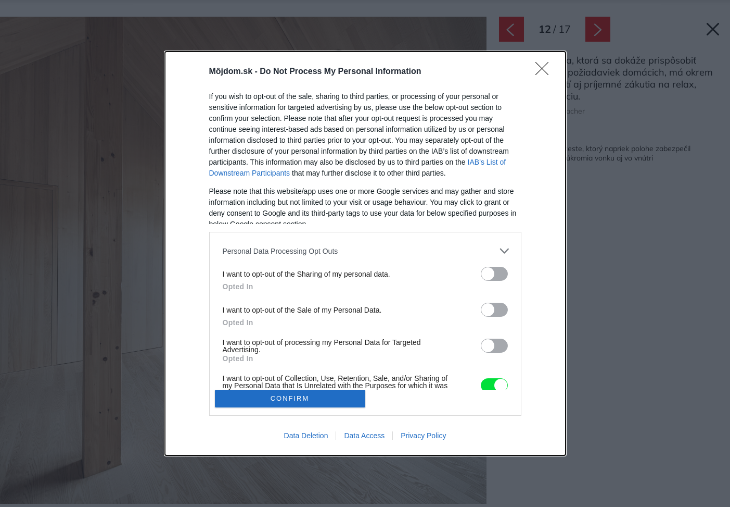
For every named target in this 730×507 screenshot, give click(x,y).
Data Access (364, 435)
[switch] (494, 274)
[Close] (545, 72)
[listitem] (365, 250)
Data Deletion (306, 435)
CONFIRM (290, 398)
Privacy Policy (423, 435)
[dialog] (365, 253)
